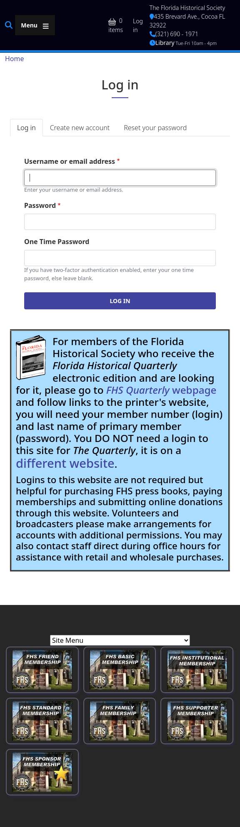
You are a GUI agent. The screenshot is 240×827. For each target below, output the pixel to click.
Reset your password (155, 127)
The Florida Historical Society (187, 8)
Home (14, 58)
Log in (138, 25)
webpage (161, 390)
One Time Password (56, 241)
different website (65, 463)
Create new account (80, 127)
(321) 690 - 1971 (174, 34)
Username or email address (69, 161)
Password (40, 205)
